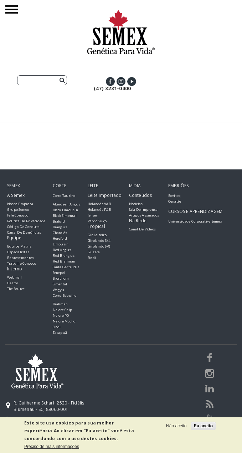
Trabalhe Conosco (21, 263)
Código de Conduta (23, 226)
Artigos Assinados (144, 215)
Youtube (131, 81)
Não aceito (176, 425)
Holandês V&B (99, 204)
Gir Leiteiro (97, 235)
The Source (16, 288)
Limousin (61, 244)
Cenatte (174, 201)
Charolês (60, 232)
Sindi (57, 327)
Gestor (12, 283)
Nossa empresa (20, 204)
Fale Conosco (17, 215)
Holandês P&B (99, 209)
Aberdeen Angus (67, 204)
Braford (59, 221)
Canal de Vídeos (142, 229)
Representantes (20, 257)
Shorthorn (61, 278)
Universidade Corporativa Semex (195, 221)
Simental (60, 284)
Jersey (93, 215)
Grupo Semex (18, 209)
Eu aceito (203, 425)
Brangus (60, 227)
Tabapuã (60, 332)
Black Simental (65, 215)
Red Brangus (64, 255)
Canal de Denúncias (24, 232)
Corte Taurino (64, 195)
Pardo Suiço (97, 221)
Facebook (110, 81)
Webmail (14, 277)
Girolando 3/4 (99, 240)
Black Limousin (65, 210)
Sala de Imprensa (143, 209)
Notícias (136, 204)
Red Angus (62, 250)
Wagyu (59, 289)
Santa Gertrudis (66, 267)
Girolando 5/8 (99, 246)
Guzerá (94, 252)
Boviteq (174, 195)
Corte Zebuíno (65, 295)
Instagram (121, 81)
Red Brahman (64, 261)
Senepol (59, 272)
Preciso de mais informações (51, 446)
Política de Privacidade (26, 221)
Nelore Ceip (62, 309)
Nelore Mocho (64, 321)
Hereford (60, 238)
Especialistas (18, 252)
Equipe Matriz (19, 246)
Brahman (60, 304)
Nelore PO (61, 315)
